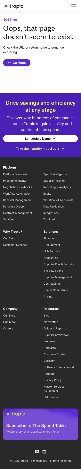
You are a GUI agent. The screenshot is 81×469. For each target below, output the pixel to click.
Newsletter (51, 322)
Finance (49, 238)
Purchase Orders (14, 206)
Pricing (48, 296)
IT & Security (52, 251)
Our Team (9, 322)
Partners (49, 373)
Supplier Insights (54, 180)
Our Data (9, 238)
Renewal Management (17, 200)
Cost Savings (52, 283)
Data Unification (53, 206)
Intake (47, 193)
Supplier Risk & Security (59, 264)
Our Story (9, 315)
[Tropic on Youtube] (44, 451)
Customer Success (15, 244)
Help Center (51, 397)
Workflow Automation (16, 193)
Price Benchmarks (14, 180)
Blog (46, 315)
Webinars (50, 341)
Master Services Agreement (54, 388)
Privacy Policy (53, 380)
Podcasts (50, 347)
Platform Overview (15, 174)
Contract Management (17, 213)
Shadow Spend (53, 270)
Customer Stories (55, 354)
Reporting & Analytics (57, 187)
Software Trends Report (59, 367)
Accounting (51, 257)
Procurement (52, 244)
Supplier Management (58, 277)
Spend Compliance (56, 290)
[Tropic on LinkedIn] (37, 451)
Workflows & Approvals (58, 200)
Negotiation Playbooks (17, 187)
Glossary (49, 360)
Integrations (51, 213)
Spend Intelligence (55, 174)
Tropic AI (49, 219)
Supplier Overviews (56, 334)
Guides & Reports (55, 328)
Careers (8, 328)
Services (8, 219)
